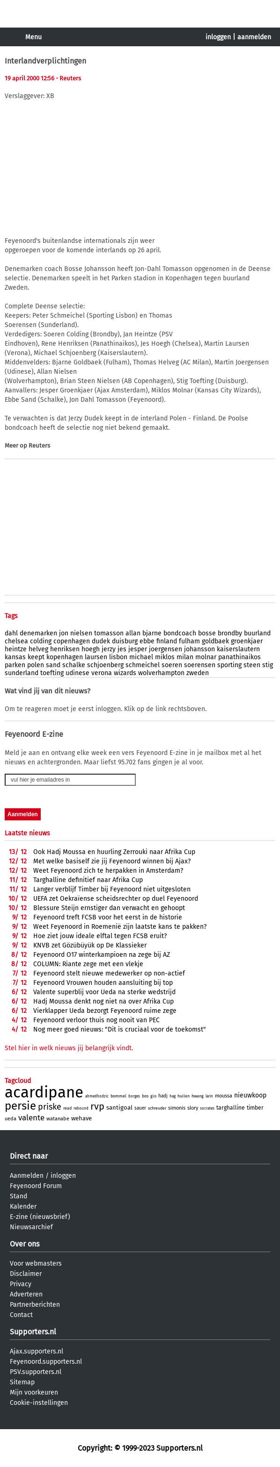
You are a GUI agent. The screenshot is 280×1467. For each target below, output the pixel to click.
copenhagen (71, 641)
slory (192, 1108)
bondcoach (179, 633)
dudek (101, 641)
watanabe (57, 1119)
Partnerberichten (35, 1305)
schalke (73, 665)
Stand (18, 1196)
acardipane (44, 1092)
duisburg (125, 641)
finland (166, 641)
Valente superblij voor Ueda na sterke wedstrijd (104, 992)
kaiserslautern (238, 649)
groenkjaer (247, 641)
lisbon (118, 657)
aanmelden (254, 37)
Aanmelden (27, 1176)
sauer (140, 1108)
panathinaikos (239, 657)
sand (53, 665)
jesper (137, 649)
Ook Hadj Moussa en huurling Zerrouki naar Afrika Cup (114, 852)
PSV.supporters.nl (35, 1372)
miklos (165, 657)
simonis (176, 1108)
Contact (21, 1315)
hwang (198, 1096)
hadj (163, 1096)
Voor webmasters (36, 1264)
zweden (197, 673)
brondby (230, 633)
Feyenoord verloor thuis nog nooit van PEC (96, 1020)
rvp (97, 1106)
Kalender (23, 1207)
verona (101, 673)
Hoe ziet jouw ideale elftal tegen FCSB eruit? (100, 936)
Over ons (24, 1243)
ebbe (147, 641)
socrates (207, 1108)
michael (141, 657)
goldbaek (215, 641)
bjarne (152, 633)
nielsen (81, 633)
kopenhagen (64, 657)
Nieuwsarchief (31, 1227)
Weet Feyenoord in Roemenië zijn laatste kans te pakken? (119, 927)
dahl (11, 633)
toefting (52, 673)
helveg (38, 649)
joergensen (165, 649)
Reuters (39, 445)
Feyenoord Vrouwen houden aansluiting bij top (103, 983)
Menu (33, 37)
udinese (77, 673)
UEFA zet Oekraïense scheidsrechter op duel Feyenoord (115, 899)
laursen (96, 657)
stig (267, 665)
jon (63, 633)
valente (31, 1118)
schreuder (157, 1108)
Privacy (20, 1284)
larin (209, 1096)
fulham (189, 641)
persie (20, 1105)
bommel (118, 1096)
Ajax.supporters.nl (36, 1351)
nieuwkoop (250, 1095)
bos (145, 1096)
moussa (223, 1096)
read (67, 1108)
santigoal (119, 1107)
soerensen (199, 665)
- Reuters (68, 78)
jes (122, 649)
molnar (205, 657)
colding (41, 641)
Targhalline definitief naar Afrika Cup (88, 880)
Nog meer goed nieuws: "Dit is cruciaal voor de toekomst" (119, 1029)
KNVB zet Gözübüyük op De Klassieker (90, 945)
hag (172, 1096)
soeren (172, 665)
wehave (81, 1118)
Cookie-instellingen (39, 1403)
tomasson (109, 633)
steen (251, 665)
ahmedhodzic (97, 1096)
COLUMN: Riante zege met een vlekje (88, 964)
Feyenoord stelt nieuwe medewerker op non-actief (109, 973)
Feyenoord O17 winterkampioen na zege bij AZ (101, 955)
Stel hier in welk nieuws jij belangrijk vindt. (69, 1048)
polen (35, 665)
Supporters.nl (33, 1331)
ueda (10, 1119)
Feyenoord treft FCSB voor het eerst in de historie (107, 917)
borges (134, 1096)
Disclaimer (26, 1274)
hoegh (90, 649)
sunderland (21, 673)
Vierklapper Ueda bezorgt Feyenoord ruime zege (105, 1011)
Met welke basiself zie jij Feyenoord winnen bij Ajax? (112, 861)
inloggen (218, 37)
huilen (183, 1096)
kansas (15, 657)
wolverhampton (161, 673)
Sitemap (22, 1382)
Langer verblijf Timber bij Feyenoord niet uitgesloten (112, 889)
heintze (16, 649)
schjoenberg (105, 665)
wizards (125, 673)
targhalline (230, 1107)
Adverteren (26, 1294)
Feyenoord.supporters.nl (46, 1362)
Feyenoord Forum (36, 1186)
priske (49, 1107)
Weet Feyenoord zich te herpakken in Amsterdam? (108, 871)
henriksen (65, 649)
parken (15, 665)
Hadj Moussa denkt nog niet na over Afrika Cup (103, 1001)
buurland (257, 633)
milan (185, 657)
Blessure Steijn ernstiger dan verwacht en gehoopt (109, 908)
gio (153, 1096)
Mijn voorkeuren (34, 1392)
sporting (229, 665)
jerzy (109, 649)
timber (255, 1107)
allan (132, 633)
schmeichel (142, 665)
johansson (199, 649)
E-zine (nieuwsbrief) (40, 1217)
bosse (207, 633)
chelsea (16, 641)
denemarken (38, 633)
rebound (81, 1108)
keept (36, 657)
